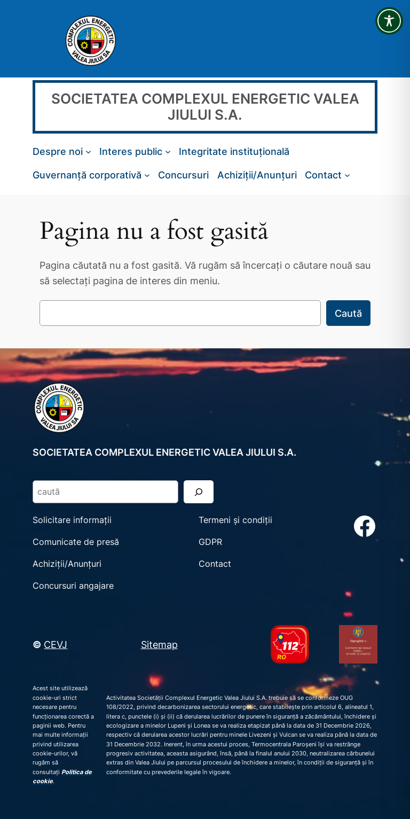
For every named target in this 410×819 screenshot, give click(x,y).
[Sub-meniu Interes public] (168, 151)
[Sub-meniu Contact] (347, 175)
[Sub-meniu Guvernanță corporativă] (147, 175)
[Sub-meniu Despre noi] (88, 151)
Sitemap (159, 644)
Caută (348, 313)
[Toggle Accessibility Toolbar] (389, 21)
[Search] (199, 491)
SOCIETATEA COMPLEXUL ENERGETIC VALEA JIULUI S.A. (205, 106)
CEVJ (55, 644)
